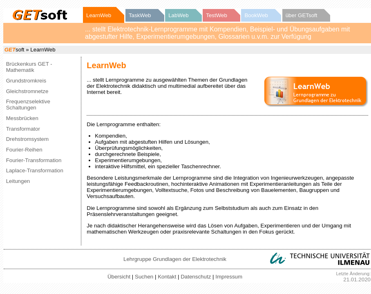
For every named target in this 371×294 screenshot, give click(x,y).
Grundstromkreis (26, 81)
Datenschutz (196, 277)
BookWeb (256, 15)
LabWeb (178, 15)
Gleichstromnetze (27, 91)
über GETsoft (301, 15)
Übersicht (118, 277)
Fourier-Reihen (24, 150)
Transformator (23, 129)
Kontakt (167, 277)
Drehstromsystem (27, 139)
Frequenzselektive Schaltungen (28, 104)
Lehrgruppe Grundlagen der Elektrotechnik (174, 259)
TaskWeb (140, 15)
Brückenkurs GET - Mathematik (29, 67)
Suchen (144, 277)
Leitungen (18, 181)
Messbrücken (22, 118)
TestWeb (216, 15)
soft (14, 50)
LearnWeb (98, 15)
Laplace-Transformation (34, 170)
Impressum (228, 277)
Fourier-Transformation (34, 160)
